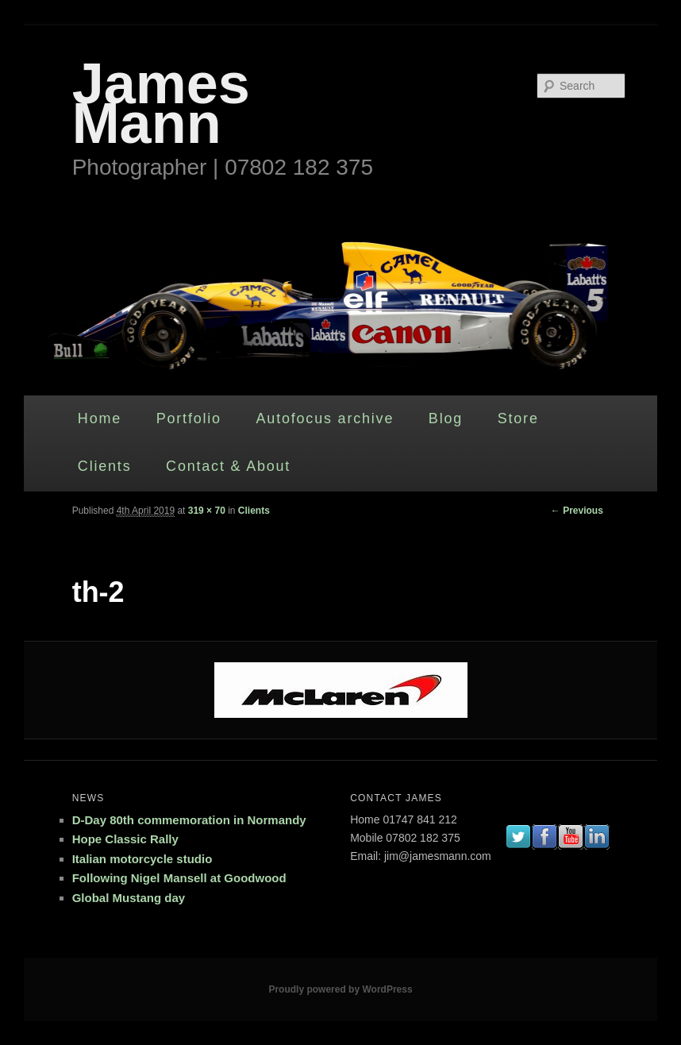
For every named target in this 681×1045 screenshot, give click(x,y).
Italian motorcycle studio (142, 859)
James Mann (161, 103)
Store (518, 418)
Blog (446, 418)
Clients (105, 466)
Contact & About (228, 466)
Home (99, 418)
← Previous (577, 510)
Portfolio (188, 418)
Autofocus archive (325, 418)
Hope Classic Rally (125, 839)
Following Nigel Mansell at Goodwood (179, 878)
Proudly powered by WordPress (340, 989)
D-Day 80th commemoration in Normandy (189, 820)
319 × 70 (206, 510)
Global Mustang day (129, 897)
